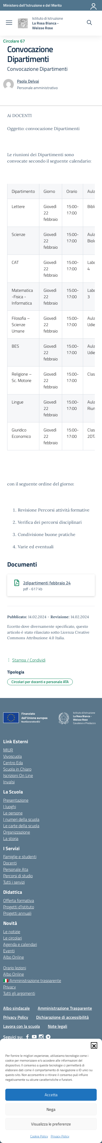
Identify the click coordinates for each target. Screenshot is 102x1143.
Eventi (9, 950)
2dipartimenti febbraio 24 (47, 583)
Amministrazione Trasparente (65, 1008)
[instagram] (41, 1036)
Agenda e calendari (20, 944)
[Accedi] (94, 5)
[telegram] (48, 1036)
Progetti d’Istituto (18, 907)
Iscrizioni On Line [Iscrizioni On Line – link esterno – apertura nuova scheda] (18, 775)
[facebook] (27, 1036)
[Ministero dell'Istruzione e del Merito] (32, 5)
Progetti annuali (17, 913)
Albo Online (13, 957)
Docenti (10, 863)
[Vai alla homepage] (23, 23)
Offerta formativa (18, 900)
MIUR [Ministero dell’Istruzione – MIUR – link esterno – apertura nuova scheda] (8, 750)
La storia (10, 838)
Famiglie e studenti (19, 856)
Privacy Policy (60, 1136)
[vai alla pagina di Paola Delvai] (28, 81)
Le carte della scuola (21, 825)
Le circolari (12, 938)
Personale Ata (15, 869)
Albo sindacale (16, 1008)
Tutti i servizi (14, 882)
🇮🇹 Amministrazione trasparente (32, 980)
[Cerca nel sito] (89, 23)
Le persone (13, 813)
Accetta (51, 1095)
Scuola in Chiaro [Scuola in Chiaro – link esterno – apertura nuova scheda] (17, 769)
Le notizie (11, 931)
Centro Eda (13, 762)
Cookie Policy (39, 1136)
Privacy (9, 987)
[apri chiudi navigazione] (9, 23)
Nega (51, 1109)
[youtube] (34, 1036)
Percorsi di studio (18, 875)
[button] (94, 1045)
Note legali (57, 1026)
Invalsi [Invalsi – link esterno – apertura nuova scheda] (9, 782)
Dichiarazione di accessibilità (62, 1017)
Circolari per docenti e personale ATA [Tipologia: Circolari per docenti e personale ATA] (40, 681)
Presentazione (15, 800)
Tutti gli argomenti (19, 993)
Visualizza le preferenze (51, 1124)
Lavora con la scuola (21, 1026)
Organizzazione (16, 832)
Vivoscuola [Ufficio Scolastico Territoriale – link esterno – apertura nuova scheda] (12, 756)
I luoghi (9, 806)
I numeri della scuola (21, 819)
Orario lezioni (14, 968)
